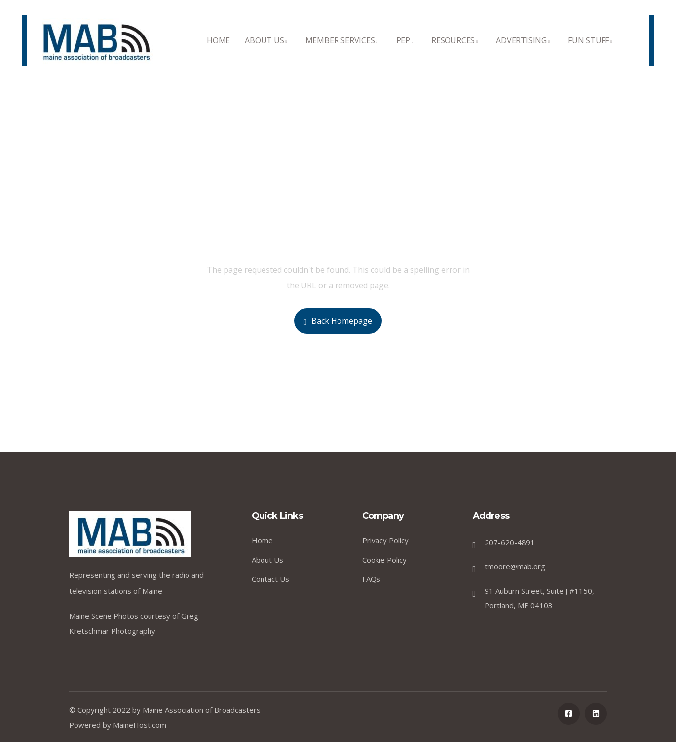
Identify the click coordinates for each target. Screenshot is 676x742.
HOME (218, 50)
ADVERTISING (524, 50)
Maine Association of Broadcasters (202, 710)
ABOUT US (267, 50)
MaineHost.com (139, 725)
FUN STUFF (591, 50)
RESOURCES (456, 50)
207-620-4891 (510, 542)
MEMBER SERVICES (343, 50)
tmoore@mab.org (515, 566)
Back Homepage (338, 321)
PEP (406, 50)
